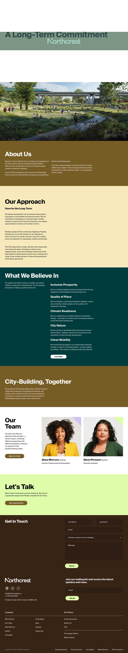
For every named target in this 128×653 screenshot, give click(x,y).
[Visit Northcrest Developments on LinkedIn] (7, 588)
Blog (37, 623)
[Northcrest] (13, 4)
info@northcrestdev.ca (13, 593)
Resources (39, 631)
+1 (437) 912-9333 (11, 596)
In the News (40, 619)
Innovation (8, 635)
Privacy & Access (76, 649)
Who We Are (9, 619)
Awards (38, 627)
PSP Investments (117, 649)
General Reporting (61, 649)
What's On (68, 623)
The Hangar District (71, 633)
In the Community (70, 619)
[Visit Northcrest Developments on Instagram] (13, 588)
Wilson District (69, 637)
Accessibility (90, 649)
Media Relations (103, 649)
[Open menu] (123, 4)
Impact (7, 631)
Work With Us (10, 627)
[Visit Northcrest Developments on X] (18, 588)
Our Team (8, 623)
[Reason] (94, 537)
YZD (65, 627)
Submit (71, 566)
